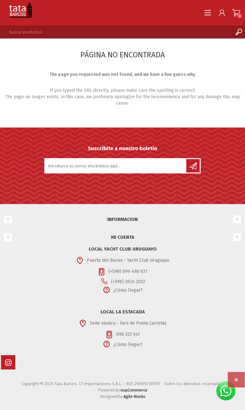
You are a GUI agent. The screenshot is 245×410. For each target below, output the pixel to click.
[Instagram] (8, 362)
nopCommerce (134, 390)
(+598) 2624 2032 (128, 281)
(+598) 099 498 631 (127, 271)
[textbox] (116, 32)
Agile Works (134, 396)
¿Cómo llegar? (128, 290)
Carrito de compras (236, 13)
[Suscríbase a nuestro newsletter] (115, 165)
